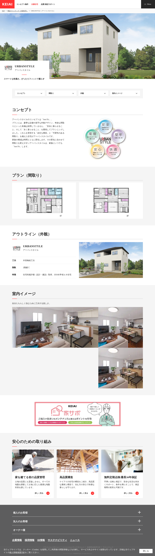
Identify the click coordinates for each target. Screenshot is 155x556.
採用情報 (29, 540)
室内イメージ (117, 93)
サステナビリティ (57, 540)
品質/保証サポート (48, 4)
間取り (51, 93)
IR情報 (41, 540)
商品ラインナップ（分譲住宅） (18, 11)
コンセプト (21, 93)
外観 (82, 93)
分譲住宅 (34, 4)
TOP (3, 11)
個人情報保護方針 (17, 552)
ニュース (75, 540)
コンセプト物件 (22, 4)
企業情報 (17, 540)
